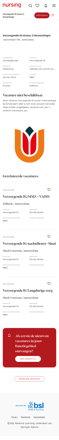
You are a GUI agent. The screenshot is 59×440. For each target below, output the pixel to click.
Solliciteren (42, 15)
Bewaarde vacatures (37, 5)
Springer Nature (30, 426)
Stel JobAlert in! (28, 358)
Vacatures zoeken (30, 5)
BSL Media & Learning (22, 423)
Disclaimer (25, 417)
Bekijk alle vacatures (29, 378)
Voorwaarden (39, 417)
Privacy (14, 417)
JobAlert (45, 5)
